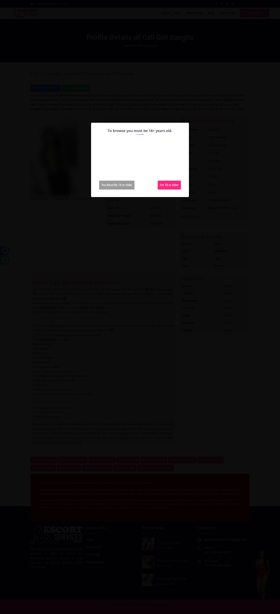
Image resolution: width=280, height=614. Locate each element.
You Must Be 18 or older (116, 185)
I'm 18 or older (169, 185)
